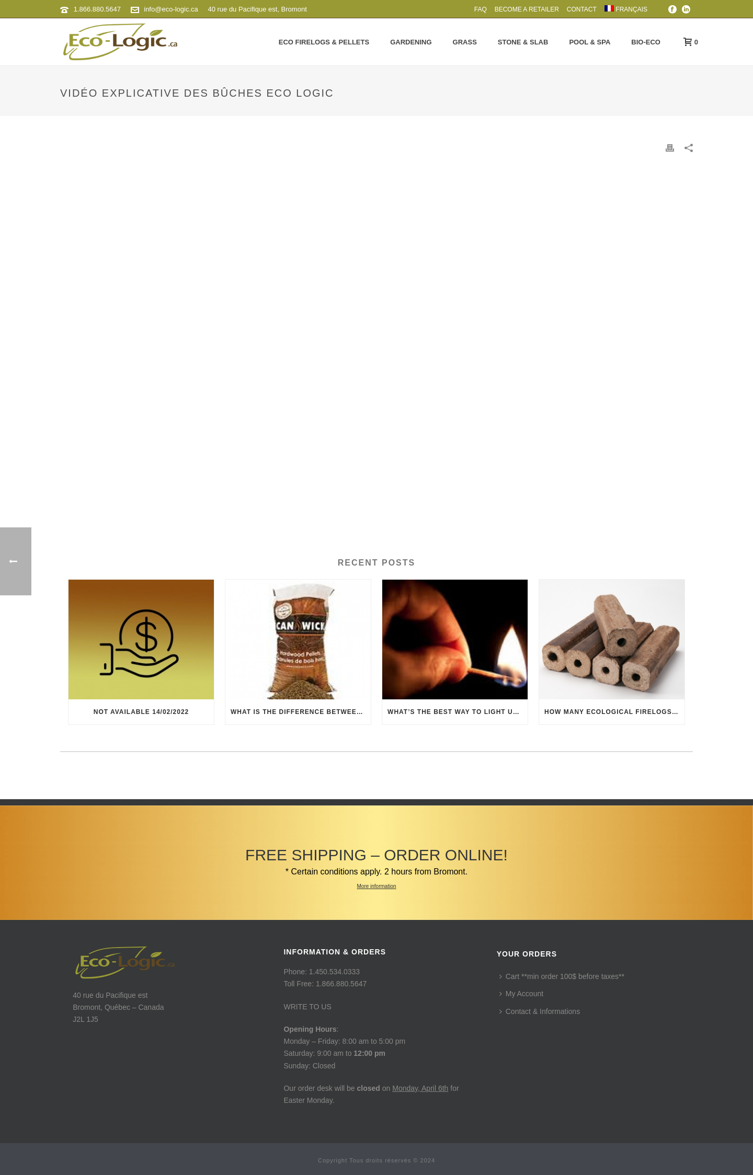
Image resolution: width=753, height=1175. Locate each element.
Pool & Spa (589, 42)
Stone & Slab (523, 42)
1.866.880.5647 (97, 9)
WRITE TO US (307, 1007)
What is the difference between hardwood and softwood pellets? (301, 712)
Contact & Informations (539, 1011)
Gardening (410, 42)
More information (376, 886)
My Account (521, 993)
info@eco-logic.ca (171, 9)
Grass (465, 42)
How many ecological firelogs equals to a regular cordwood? (614, 712)
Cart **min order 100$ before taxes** (561, 976)
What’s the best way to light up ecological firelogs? (457, 712)
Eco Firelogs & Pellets (324, 42)
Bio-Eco (645, 42)
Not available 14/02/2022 (141, 712)
